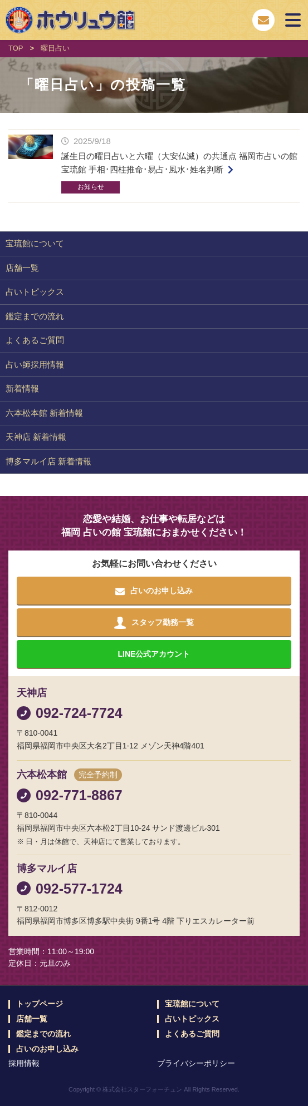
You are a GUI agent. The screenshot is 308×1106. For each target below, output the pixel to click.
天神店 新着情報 (36, 437)
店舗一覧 (22, 267)
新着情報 (22, 388)
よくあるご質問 (35, 340)
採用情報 (24, 1063)
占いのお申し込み (47, 1049)
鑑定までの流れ (35, 316)
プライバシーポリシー (196, 1063)
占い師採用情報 (35, 364)
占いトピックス (35, 291)
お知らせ (90, 187)
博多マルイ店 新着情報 (48, 461)
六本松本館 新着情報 (44, 413)
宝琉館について (35, 243)
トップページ (39, 1004)
